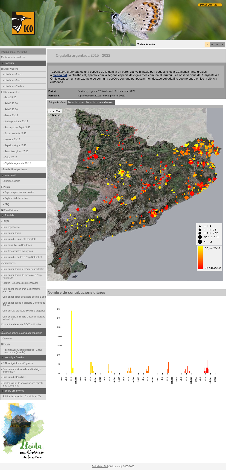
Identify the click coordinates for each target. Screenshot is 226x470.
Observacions (9, 69)
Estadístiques (9, 210)
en (217, 44)
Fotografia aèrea (57, 102)
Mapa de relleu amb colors (100, 102)
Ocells (5, 344)
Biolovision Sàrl (100, 466)
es (212, 44)
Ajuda (5, 187)
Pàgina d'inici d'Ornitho (14, 52)
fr (222, 44)
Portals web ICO (208, 5)
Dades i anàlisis (10, 92)
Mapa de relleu (76, 102)
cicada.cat (60, 75)
